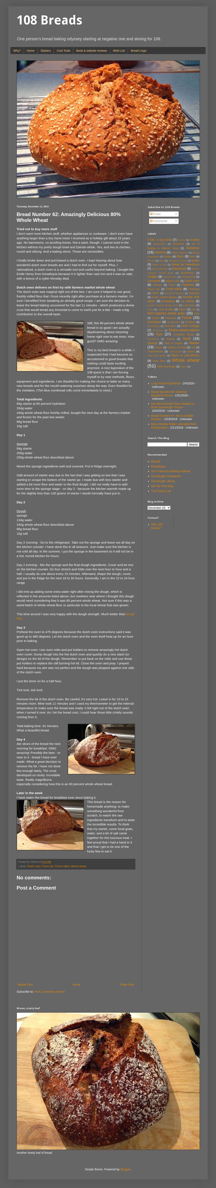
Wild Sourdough (166, 366)
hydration (194, 293)
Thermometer (155, 351)
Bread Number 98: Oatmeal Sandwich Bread (169, 393)
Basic (180, 256)
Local (150, 309)
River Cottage (190, 326)
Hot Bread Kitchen (174, 293)
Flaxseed (188, 284)
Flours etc (48, 866)
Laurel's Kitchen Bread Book (162, 305)
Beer (192, 256)
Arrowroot (178, 243)
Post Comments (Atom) (49, 991)
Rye (159, 334)
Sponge (152, 343)
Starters (45, 50)
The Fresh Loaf (161, 491)
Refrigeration (173, 322)
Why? (17, 50)
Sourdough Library (163, 481)
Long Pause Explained (165, 383)
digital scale (172, 281)
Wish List (119, 50)
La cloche (187, 301)
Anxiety (194, 239)
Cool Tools (63, 50)
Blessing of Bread (177, 260)
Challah (152, 276)
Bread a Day (159, 264)
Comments (158, 221)
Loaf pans (189, 305)
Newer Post (25, 984)
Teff (193, 347)
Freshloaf (194, 289)
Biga (161, 260)
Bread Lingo (139, 50)
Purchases (154, 322)
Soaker (170, 338)
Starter (194, 343)
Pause (187, 318)
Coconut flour (170, 277)
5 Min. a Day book (159, 239)
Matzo (182, 309)
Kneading (168, 301)
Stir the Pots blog (162, 486)
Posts (155, 214)
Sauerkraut (153, 339)
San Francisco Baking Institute (170, 471)
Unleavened (175, 351)
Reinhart (190, 322)
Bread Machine (160, 269)
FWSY (155, 293)
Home (30, 50)
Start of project (173, 343)
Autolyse (192, 248)
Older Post (127, 984)
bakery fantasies (179, 252)
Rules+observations (184, 330)
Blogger (125, 1169)
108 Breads (49, 20)
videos (191, 351)
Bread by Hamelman (185, 264)
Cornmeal (153, 280)
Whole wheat (78, 866)
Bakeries (160, 252)
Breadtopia (179, 268)
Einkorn (157, 285)
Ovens (155, 318)
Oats (196, 313)
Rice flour (170, 326)
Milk (193, 309)
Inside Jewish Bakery (164, 297)
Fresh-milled (62, 866)
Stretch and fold (176, 347)
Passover (170, 318)
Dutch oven (34, 866)
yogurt (183, 366)
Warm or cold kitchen (185, 355)
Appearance (159, 244)
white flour (159, 360)
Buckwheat (187, 272)
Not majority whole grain (166, 313)
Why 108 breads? (157, 526)
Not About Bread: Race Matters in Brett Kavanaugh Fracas (173, 405)
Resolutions (153, 326)
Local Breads (165, 309)
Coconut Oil (188, 276)
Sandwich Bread (183, 334)
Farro (172, 285)
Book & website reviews (91, 50)
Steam (158, 347)
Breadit (155, 461)
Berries (151, 260)
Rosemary (157, 330)
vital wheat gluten (156, 355)
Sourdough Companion (166, 476)
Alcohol (181, 240)
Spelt (186, 339)
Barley (168, 256)
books (195, 260)
